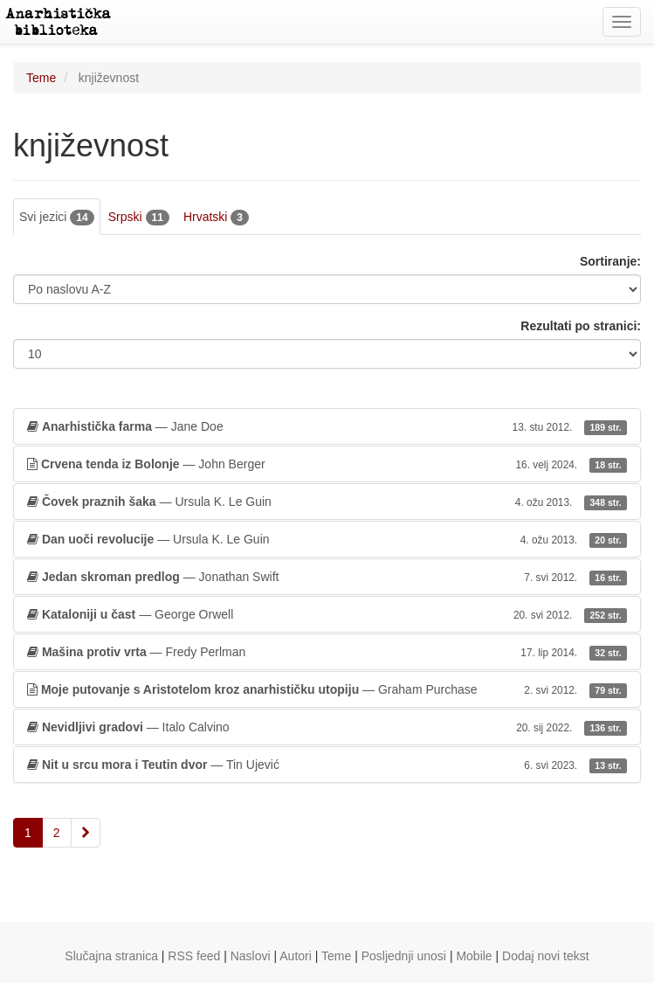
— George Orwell (327, 614)
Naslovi (251, 956)
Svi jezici (56, 217)
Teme (41, 78)
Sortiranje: (610, 261)
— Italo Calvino (327, 727)
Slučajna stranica (111, 956)
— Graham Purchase (327, 689)
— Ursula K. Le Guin (327, 501)
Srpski (138, 217)
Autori (295, 956)
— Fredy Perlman (327, 652)
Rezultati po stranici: (580, 326)
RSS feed (194, 956)
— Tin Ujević (327, 764)
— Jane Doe (327, 426)
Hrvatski (216, 217)
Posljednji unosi (403, 956)
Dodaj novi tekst (545, 956)
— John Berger (327, 464)
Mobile (474, 956)
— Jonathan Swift (327, 576)
